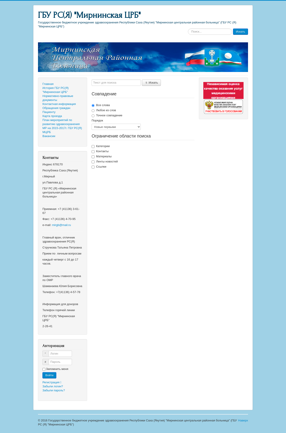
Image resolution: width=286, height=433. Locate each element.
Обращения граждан (56, 108)
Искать (240, 31)
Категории (101, 146)
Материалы (102, 156)
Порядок (97, 120)
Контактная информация (59, 104)
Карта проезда (52, 116)
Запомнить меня (57, 369)
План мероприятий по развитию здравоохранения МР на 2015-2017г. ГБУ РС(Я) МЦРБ (62, 126)
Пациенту (48, 112)
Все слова (101, 105)
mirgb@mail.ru (61, 225)
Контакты (100, 151)
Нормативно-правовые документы (57, 98)
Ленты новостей (105, 161)
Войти (49, 375)
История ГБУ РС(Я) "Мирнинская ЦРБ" (55, 90)
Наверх (243, 420)
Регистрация (52, 382)
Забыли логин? (52, 386)
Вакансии (48, 136)
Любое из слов (104, 110)
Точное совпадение (107, 115)
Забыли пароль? (53, 390)
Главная (47, 84)
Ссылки (99, 166)
